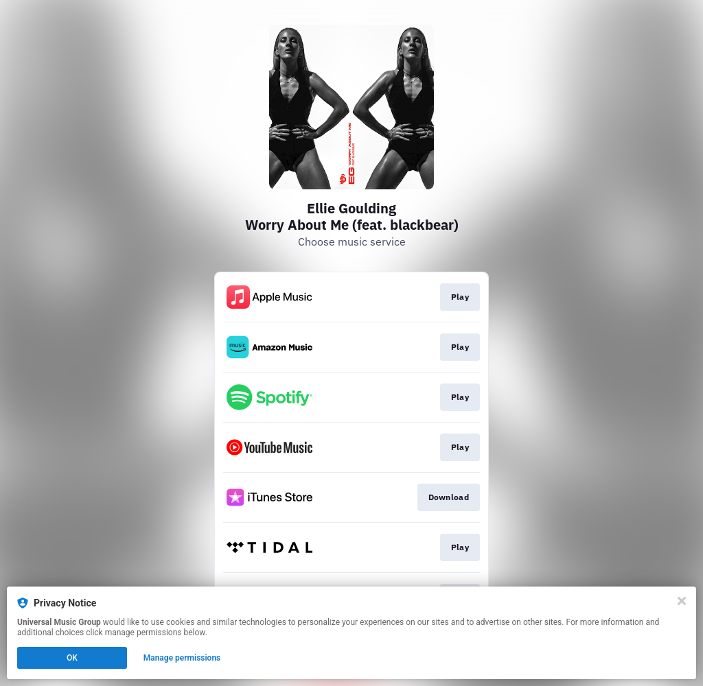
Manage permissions (182, 658)
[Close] (682, 601)
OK (72, 658)
